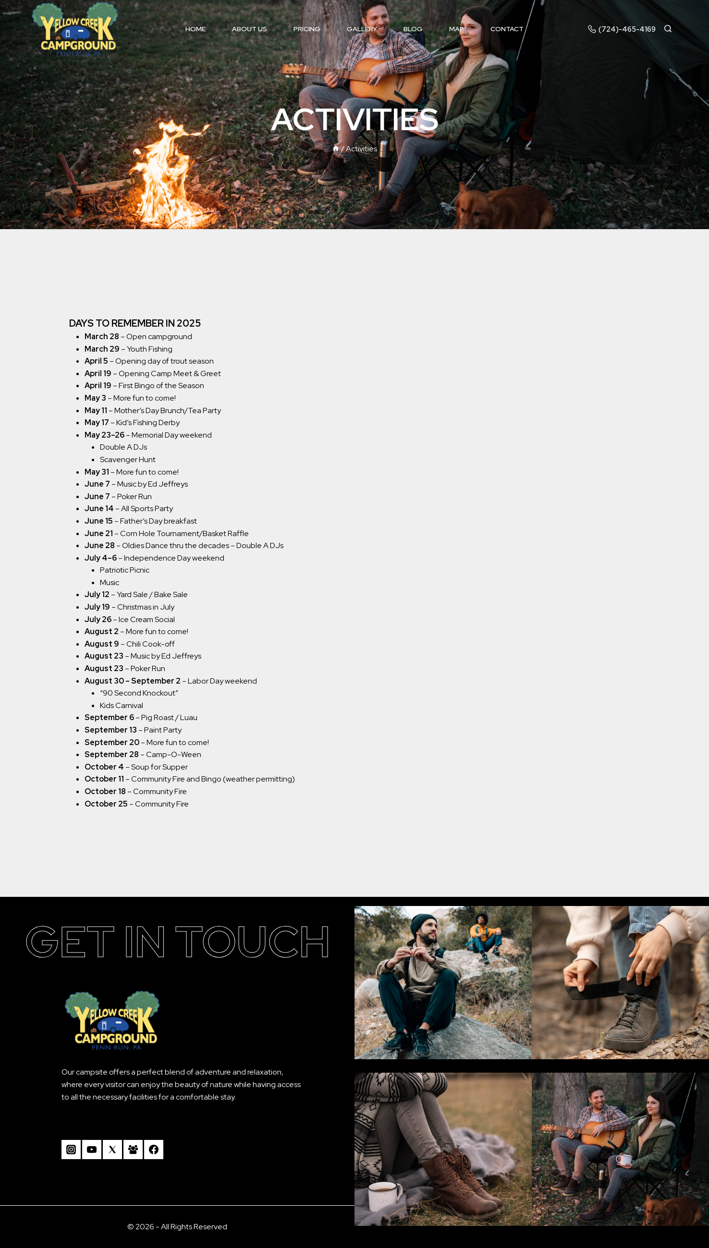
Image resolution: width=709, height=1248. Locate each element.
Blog (413, 28)
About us (249, 28)
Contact (507, 28)
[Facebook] (153, 1149)
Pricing (306, 28)
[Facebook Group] (133, 1149)
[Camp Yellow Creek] (75, 29)
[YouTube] (91, 1149)
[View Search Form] (672, 29)
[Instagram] (71, 1149)
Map (456, 28)
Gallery (362, 28)
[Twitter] (112, 1149)
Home (195, 28)
